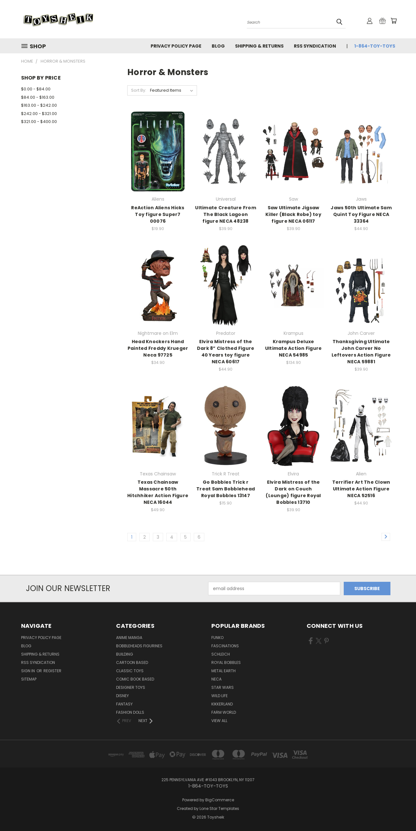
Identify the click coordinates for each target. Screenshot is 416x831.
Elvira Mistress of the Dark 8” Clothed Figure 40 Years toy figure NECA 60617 (226, 351)
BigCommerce (219, 800)
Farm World (223, 712)
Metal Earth (223, 670)
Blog (218, 46)
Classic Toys (130, 670)
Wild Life (219, 695)
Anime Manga (129, 637)
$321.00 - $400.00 (39, 122)
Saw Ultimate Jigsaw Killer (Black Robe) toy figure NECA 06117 (293, 214)
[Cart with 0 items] (393, 21)
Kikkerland (222, 704)
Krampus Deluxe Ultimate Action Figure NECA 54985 (293, 348)
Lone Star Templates (219, 808)
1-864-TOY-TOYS (374, 46)
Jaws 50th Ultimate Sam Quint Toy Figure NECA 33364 (361, 214)
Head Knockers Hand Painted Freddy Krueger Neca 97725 (158, 348)
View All (219, 720)
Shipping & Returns (259, 46)
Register (52, 670)
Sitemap (28, 679)
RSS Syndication (315, 46)
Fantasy (124, 704)
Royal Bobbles (226, 662)
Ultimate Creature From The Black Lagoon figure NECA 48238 (225, 214)
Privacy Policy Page (176, 46)
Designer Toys (130, 687)
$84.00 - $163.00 (37, 97)
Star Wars (222, 687)
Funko (217, 637)
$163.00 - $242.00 (39, 105)
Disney (122, 695)
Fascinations (225, 646)
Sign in (28, 670)
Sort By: (138, 90)
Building (124, 654)
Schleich (220, 654)
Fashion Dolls (130, 712)
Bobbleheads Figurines (139, 646)
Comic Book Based (135, 679)
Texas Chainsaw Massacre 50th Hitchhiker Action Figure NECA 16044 (157, 492)
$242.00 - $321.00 (39, 114)
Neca (216, 679)
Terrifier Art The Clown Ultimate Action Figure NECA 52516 (361, 489)
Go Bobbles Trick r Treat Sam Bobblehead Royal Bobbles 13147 (225, 489)
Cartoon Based (132, 662)
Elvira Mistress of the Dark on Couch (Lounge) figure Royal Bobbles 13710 (293, 492)
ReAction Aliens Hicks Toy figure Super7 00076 (157, 214)
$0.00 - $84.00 (36, 89)
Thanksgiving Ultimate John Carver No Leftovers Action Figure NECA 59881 (361, 351)
